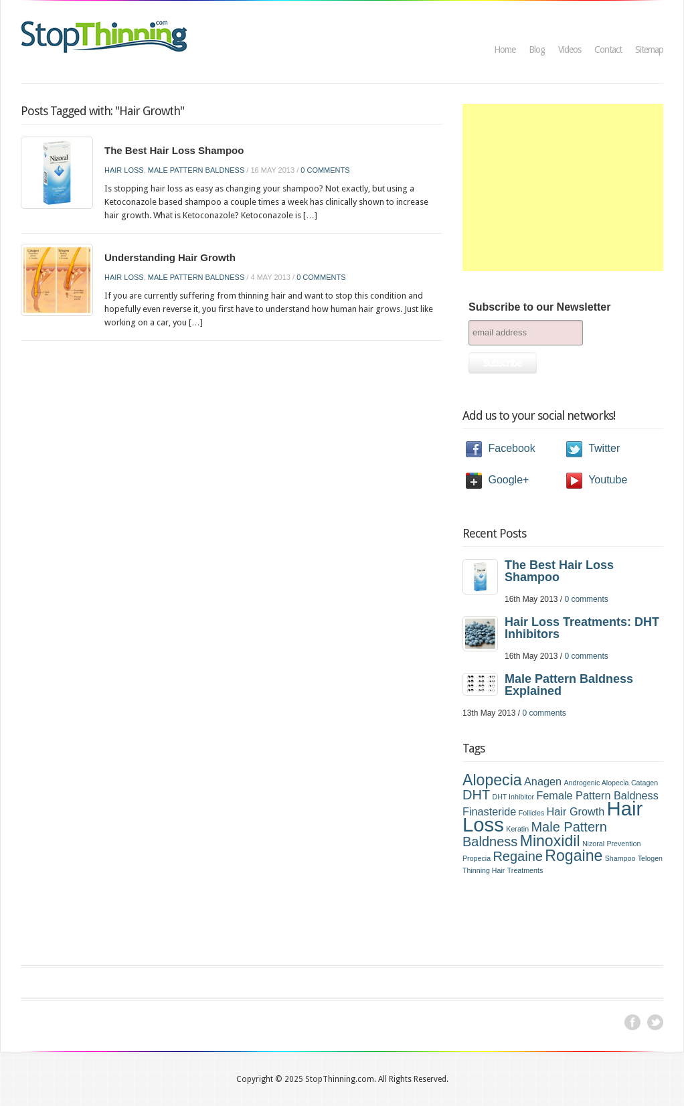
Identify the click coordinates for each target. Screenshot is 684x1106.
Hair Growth (576, 811)
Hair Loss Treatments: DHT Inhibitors (582, 628)
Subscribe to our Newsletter (539, 307)
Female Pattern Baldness (597, 795)
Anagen (543, 781)
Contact (608, 49)
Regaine (518, 856)
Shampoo (620, 858)
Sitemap (649, 49)
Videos (569, 49)
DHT (476, 794)
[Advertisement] (562, 187)
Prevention (623, 844)
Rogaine (573, 855)
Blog (537, 49)
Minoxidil (550, 841)
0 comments (325, 170)
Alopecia (492, 780)
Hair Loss (124, 170)
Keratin (517, 829)
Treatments (525, 870)
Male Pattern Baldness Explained (569, 685)
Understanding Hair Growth (170, 257)
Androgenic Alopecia (596, 783)
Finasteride (489, 811)
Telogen (650, 858)
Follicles (532, 813)
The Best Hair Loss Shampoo (174, 150)
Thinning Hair (483, 870)
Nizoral (593, 844)
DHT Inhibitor (513, 797)
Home (504, 49)
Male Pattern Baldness (196, 170)
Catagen (644, 783)
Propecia (476, 858)
